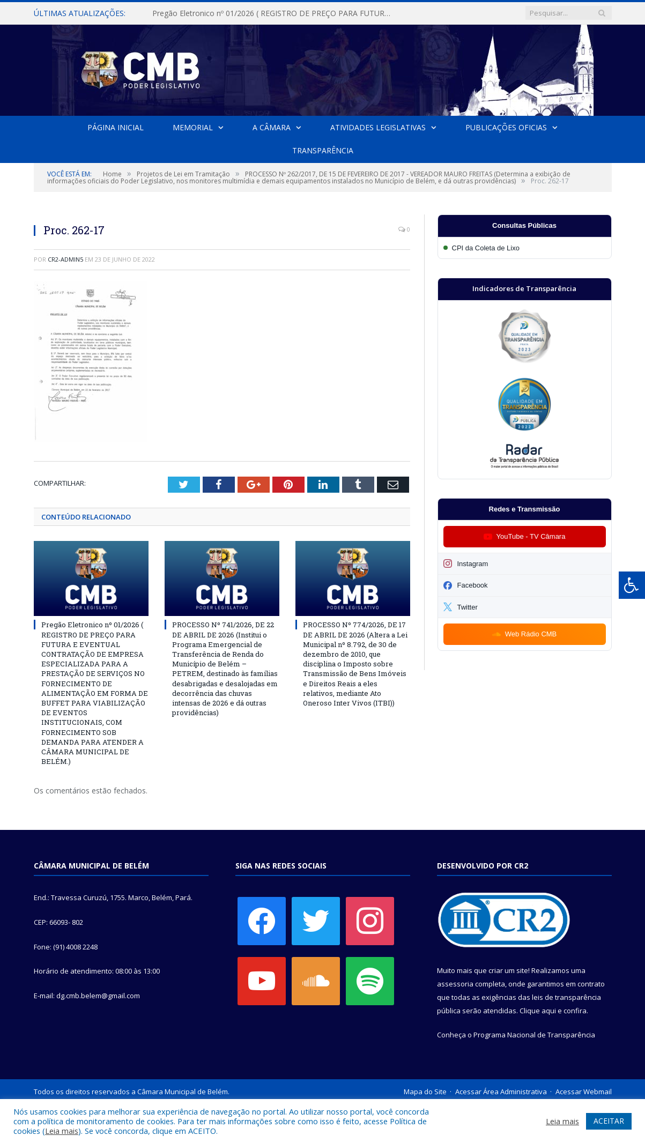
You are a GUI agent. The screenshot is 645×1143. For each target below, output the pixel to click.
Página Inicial (115, 127)
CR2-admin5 (65, 259)
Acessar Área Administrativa (501, 1091)
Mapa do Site (425, 1091)
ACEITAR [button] (609, 1121)
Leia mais (61, 1130)
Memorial (193, 127)
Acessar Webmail (583, 1091)
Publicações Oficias (506, 127)
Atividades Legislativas (378, 127)
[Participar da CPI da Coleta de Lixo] (524, 248)
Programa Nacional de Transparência (534, 1035)
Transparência (322, 150)
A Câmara (272, 127)
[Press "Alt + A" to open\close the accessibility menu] (632, 585)
